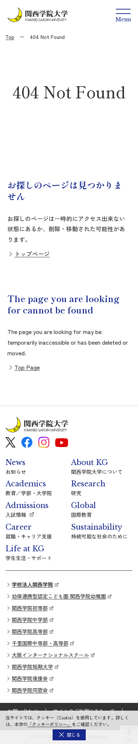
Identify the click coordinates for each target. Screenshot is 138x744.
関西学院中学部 (30, 619)
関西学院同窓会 (30, 690)
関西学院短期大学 (32, 666)
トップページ (32, 253)
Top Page (27, 367)
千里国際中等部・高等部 (40, 643)
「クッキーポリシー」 (50, 724)
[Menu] (123, 14)
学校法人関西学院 (32, 584)
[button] (69, 734)
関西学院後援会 (30, 678)
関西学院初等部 (30, 607)
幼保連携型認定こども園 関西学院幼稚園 (59, 596)
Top (10, 36)
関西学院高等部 (30, 631)
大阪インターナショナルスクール (50, 654)
